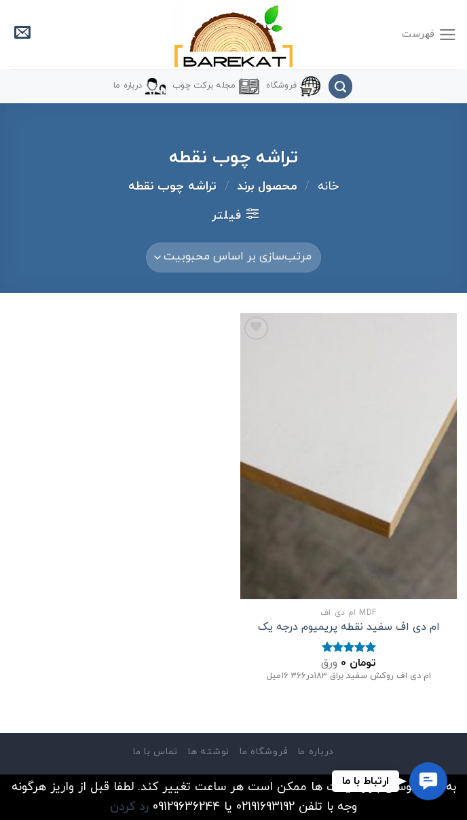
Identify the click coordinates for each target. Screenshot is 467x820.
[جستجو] (341, 86)
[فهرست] (429, 34)
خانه (328, 186)
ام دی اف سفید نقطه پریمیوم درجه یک (349, 627)
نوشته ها (208, 751)
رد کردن (129, 806)
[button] (428, 781)
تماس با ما (155, 751)
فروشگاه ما (263, 751)
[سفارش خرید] (233, 257)
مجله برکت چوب (215, 86)
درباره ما (139, 86)
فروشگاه (293, 86)
